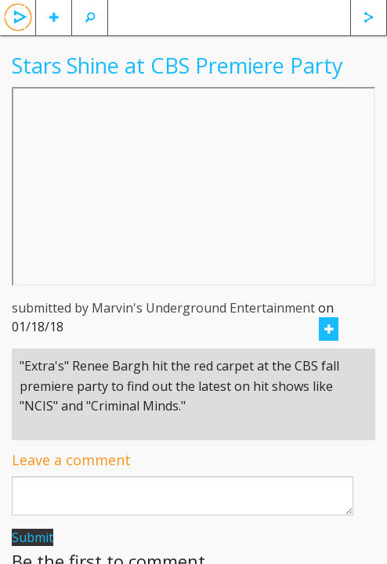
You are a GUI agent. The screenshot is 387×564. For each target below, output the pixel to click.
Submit (32, 537)
